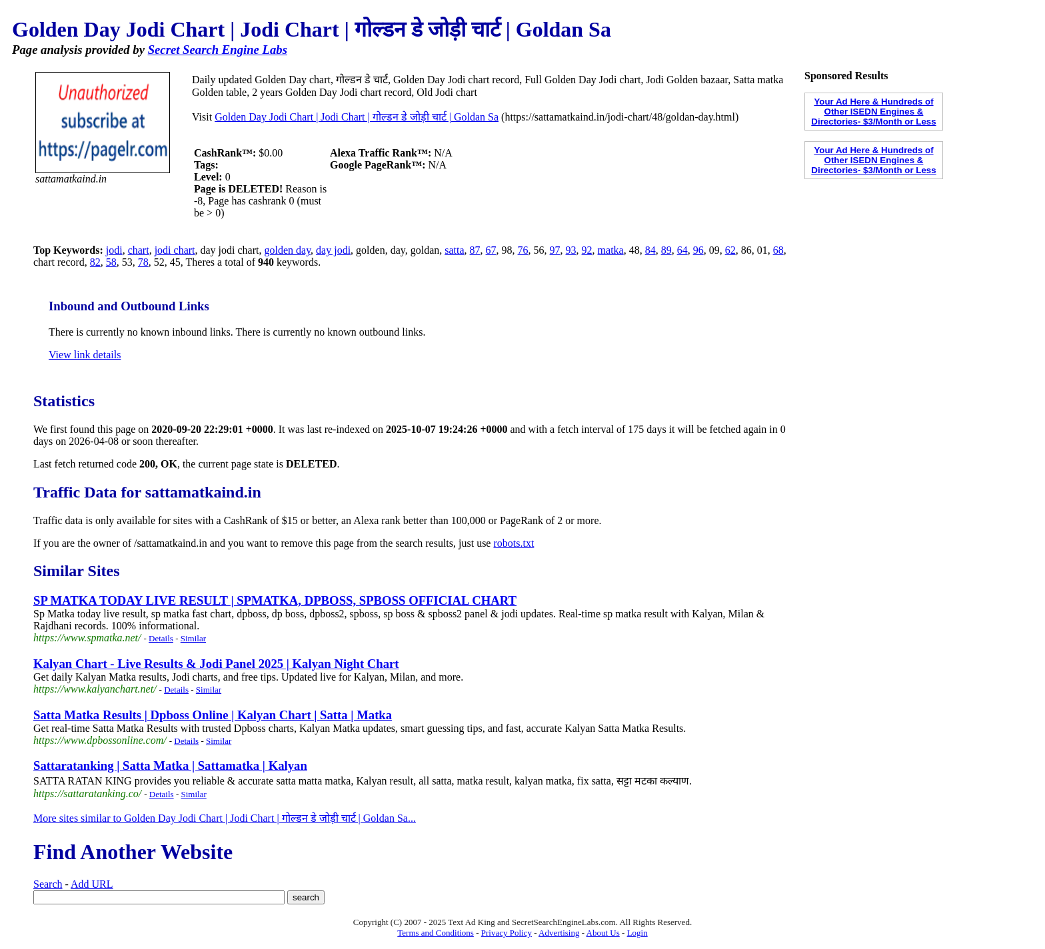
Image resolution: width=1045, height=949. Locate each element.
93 (571, 250)
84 (650, 250)
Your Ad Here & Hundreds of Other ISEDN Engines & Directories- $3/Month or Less (873, 112)
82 (95, 262)
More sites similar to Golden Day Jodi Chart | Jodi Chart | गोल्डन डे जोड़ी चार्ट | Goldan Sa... (224, 818)
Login (637, 933)
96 (698, 250)
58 (111, 262)
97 (555, 250)
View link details (85, 354)
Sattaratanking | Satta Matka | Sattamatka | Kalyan (170, 766)
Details (161, 638)
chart (138, 250)
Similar (193, 638)
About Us (603, 933)
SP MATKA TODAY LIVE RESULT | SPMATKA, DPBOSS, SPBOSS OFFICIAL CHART (275, 600)
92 (587, 250)
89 (666, 250)
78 (143, 262)
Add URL (92, 884)
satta (454, 250)
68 (778, 250)
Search (48, 884)
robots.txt (513, 543)
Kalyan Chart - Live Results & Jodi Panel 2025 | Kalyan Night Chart (216, 664)
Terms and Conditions (435, 933)
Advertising (558, 933)
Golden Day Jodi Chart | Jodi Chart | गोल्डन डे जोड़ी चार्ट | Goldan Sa (357, 117)
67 (491, 250)
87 (475, 250)
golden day (287, 250)
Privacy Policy (506, 933)
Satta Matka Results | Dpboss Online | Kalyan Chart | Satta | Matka (212, 715)
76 (523, 250)
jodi (114, 250)
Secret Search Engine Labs (217, 50)
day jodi (333, 250)
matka (611, 250)
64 (682, 250)
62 (730, 250)
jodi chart (175, 250)
